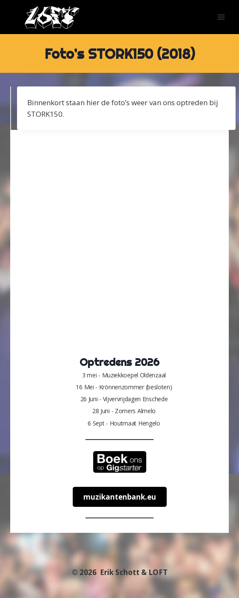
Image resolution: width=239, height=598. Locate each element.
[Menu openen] (221, 16)
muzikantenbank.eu (119, 497)
